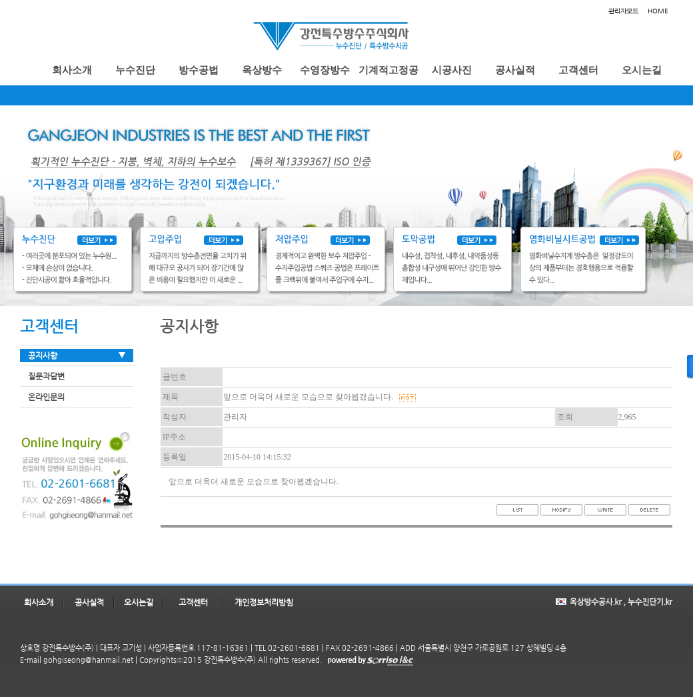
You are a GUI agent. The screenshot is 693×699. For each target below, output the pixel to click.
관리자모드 (623, 11)
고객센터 (193, 602)
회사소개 (38, 602)
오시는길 (138, 602)
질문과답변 (46, 376)
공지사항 (42, 355)
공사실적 (89, 602)
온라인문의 (46, 397)
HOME (658, 11)
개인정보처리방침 (264, 602)
